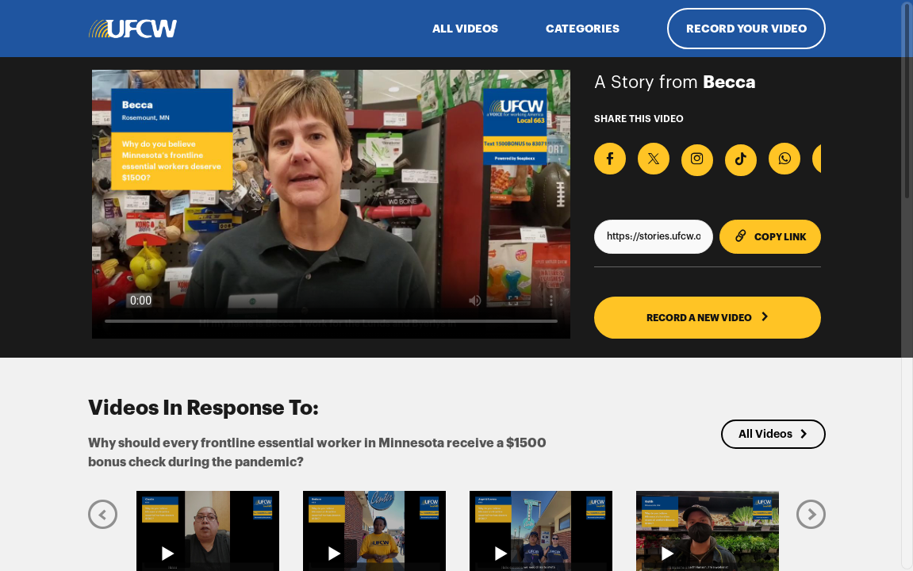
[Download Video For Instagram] (697, 160)
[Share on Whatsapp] (784, 158)
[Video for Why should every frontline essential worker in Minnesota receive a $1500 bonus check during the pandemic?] (331, 204)
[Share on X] (653, 158)
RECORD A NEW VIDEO (707, 317)
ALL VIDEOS (465, 28)
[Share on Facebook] (610, 158)
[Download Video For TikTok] (741, 160)
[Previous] (102, 513)
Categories (583, 28)
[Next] (811, 513)
